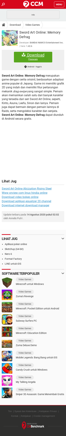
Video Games (32, 24)
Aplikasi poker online (16, 244)
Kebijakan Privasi (48, 411)
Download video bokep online (20, 197)
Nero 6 (8, 254)
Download (15, 24)
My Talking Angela (26, 382)
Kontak (14, 416)
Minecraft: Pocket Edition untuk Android (37, 308)
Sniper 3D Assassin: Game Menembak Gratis (40, 394)
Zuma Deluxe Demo (26, 345)
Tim (10, 411)
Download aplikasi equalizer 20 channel (26, 201)
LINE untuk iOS (13, 263)
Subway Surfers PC (26, 320)
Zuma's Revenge (24, 296)
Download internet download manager (25, 205)
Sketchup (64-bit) (14, 249)
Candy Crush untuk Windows (31, 369)
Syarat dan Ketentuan (25, 411)
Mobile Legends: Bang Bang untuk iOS (36, 357)
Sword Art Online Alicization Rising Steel (27, 188)
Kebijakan (26, 416)
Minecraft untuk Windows (30, 284)
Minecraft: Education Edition (31, 333)
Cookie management (44, 416)
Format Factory (13, 258)
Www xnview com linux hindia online (24, 192)
